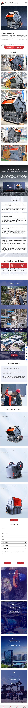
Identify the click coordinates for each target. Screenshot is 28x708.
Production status (14, 675)
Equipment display (14, 679)
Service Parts (14, 577)
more (24, 416)
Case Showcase (14, 683)
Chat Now (19, 47)
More (14, 520)
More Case (14, 355)
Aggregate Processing (14, 611)
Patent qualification (14, 641)
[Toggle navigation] (26, 3)
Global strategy (14, 645)
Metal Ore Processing (14, 607)
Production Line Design (14, 573)
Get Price (9, 47)
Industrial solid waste (14, 614)
